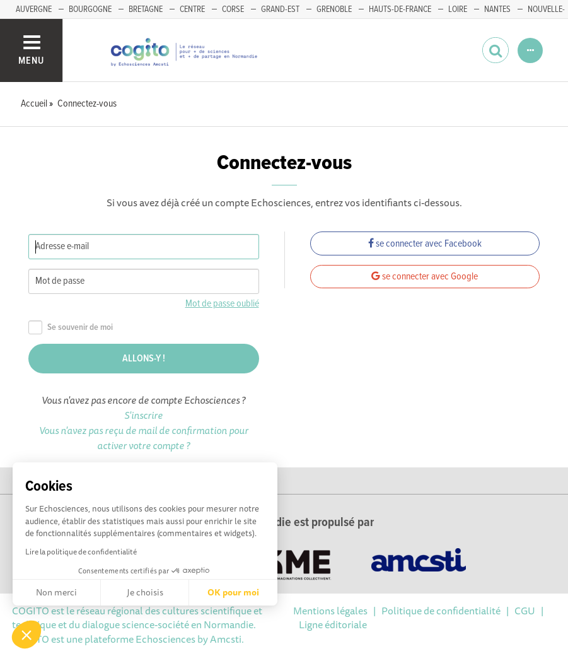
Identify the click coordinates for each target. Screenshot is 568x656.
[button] (26, 634)
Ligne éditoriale (333, 624)
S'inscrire (143, 415)
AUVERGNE (34, 9)
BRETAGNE (146, 9)
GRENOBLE (334, 9)
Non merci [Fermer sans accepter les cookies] (56, 592)
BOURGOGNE (90, 9)
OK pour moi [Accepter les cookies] (233, 592)
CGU (524, 610)
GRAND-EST (280, 9)
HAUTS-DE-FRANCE (400, 9)
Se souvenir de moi (70, 327)
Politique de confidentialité (441, 610)
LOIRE (457, 9)
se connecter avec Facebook (425, 243)
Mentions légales (330, 610)
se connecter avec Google (424, 276)
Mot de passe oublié (222, 303)
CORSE (233, 9)
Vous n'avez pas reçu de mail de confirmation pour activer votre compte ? (143, 438)
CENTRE (192, 9)
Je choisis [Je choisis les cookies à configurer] (145, 592)
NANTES (497, 9)
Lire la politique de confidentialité (81, 552)
